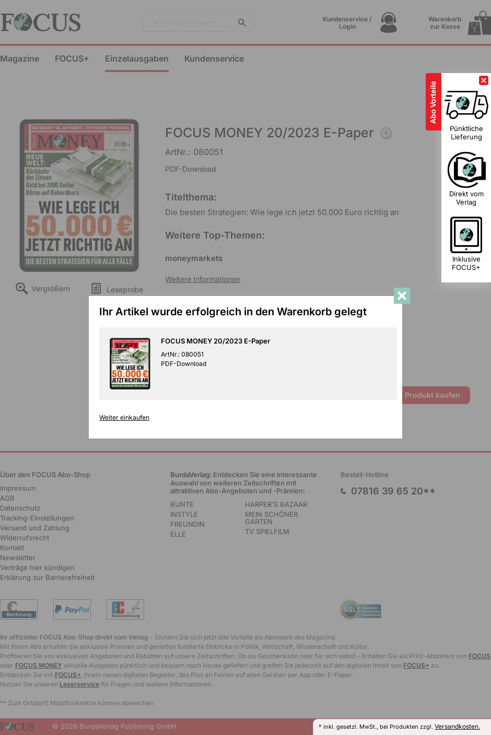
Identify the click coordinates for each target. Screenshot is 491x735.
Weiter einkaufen (124, 417)
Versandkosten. (457, 726)
